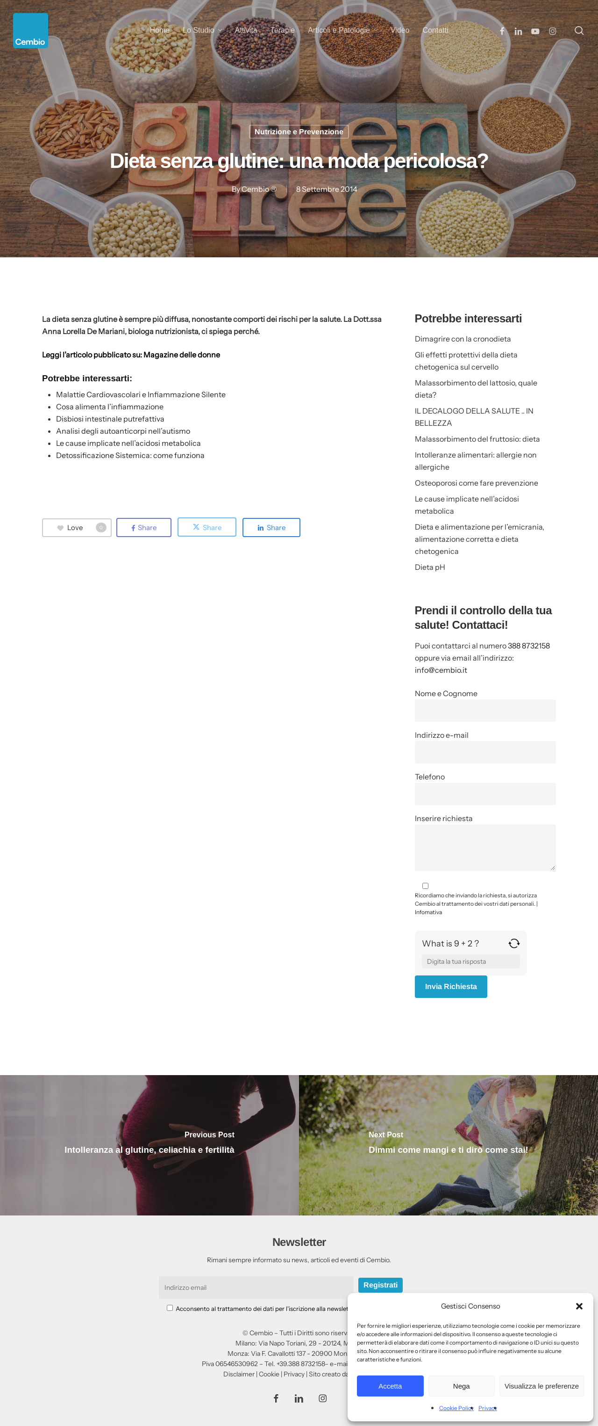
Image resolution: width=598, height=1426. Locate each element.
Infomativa (428, 912)
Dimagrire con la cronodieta (463, 338)
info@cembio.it (441, 670)
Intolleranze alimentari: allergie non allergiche (476, 461)
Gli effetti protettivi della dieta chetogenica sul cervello (466, 360)
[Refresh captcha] (514, 947)
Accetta (390, 1386)
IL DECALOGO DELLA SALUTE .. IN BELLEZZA (474, 417)
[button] (579, 1306)
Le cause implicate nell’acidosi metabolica (467, 505)
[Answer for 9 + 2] (471, 961)
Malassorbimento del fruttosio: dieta (477, 439)
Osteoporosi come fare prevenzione (476, 482)
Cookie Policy (456, 1407)
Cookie (269, 1374)
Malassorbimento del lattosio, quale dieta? (476, 389)
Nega (461, 1386)
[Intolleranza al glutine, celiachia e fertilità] (149, 1145)
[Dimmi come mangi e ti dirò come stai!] (448, 1145)
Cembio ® (259, 189)
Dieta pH (430, 567)
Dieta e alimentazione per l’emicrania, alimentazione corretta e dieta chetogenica (479, 539)
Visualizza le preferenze (542, 1386)
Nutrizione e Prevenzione (299, 132)
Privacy (487, 1407)
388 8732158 (529, 645)
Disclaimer (239, 1374)
